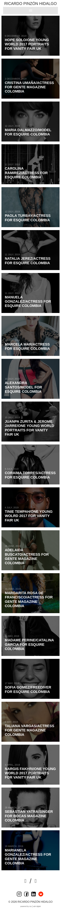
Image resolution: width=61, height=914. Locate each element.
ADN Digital (37, 906)
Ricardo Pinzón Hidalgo (30, 3)
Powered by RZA (25, 906)
